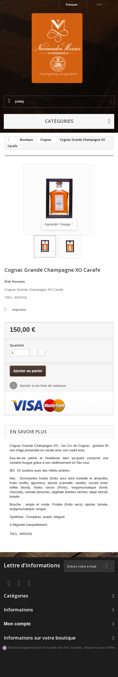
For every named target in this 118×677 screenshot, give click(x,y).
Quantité (17, 345)
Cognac (46, 140)
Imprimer (19, 310)
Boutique (26, 140)
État (8, 281)
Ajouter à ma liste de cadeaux (42, 386)
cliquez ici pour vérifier (99, 647)
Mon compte (17, 623)
